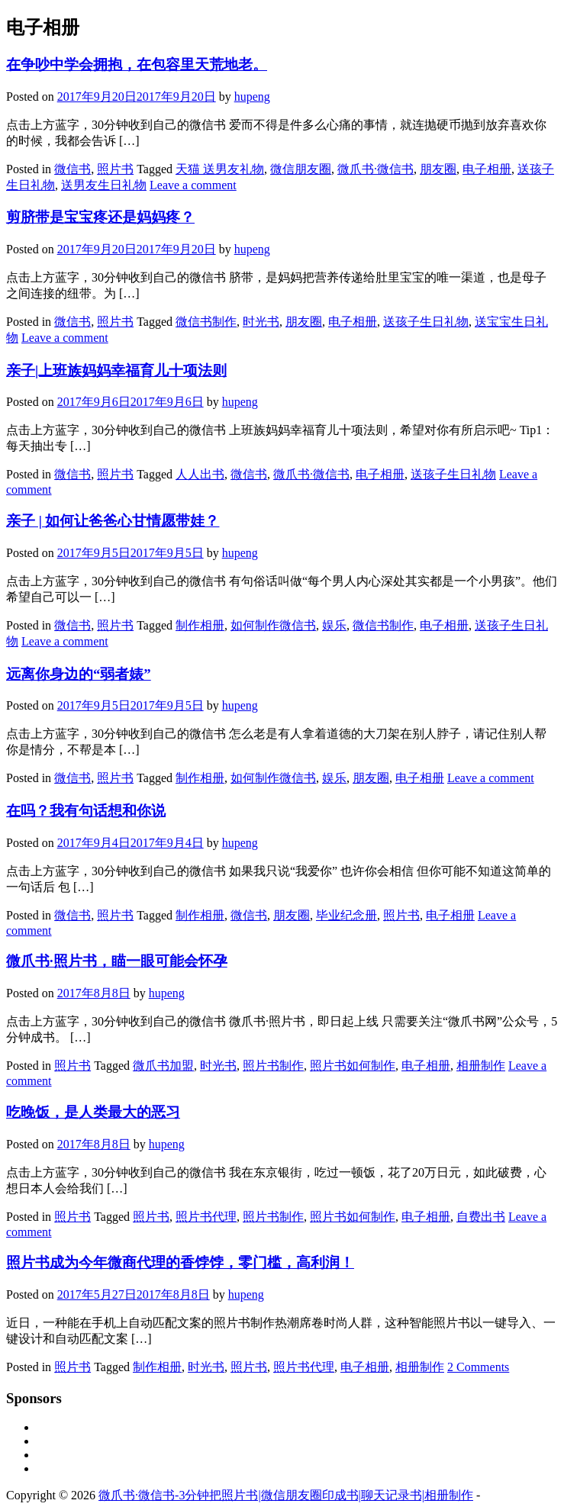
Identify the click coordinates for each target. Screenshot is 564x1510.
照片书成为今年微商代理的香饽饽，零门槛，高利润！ (180, 1262)
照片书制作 (273, 1065)
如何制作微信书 (273, 625)
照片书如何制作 (352, 1065)
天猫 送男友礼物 (220, 169)
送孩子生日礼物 (426, 321)
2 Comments (478, 1366)
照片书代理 (206, 1216)
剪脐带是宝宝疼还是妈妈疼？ (100, 217)
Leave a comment (193, 185)
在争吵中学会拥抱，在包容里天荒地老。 (136, 64)
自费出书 (480, 1216)
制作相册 (200, 625)
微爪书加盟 (163, 1065)
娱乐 (334, 625)
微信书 (72, 169)
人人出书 (200, 474)
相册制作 (480, 1065)
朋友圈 (438, 169)
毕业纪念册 (346, 915)
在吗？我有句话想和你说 (86, 811)
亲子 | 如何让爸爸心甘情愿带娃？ (112, 521)
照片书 (115, 169)
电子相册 (486, 169)
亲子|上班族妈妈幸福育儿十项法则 (116, 370)
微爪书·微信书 (375, 169)
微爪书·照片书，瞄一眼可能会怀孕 (116, 961)
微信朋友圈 (300, 169)
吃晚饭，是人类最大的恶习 (93, 1112)
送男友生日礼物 (104, 185)
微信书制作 (206, 321)
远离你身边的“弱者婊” (78, 674)
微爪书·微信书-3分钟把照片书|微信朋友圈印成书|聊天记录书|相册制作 (285, 1495)
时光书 (261, 321)
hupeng (252, 96)
